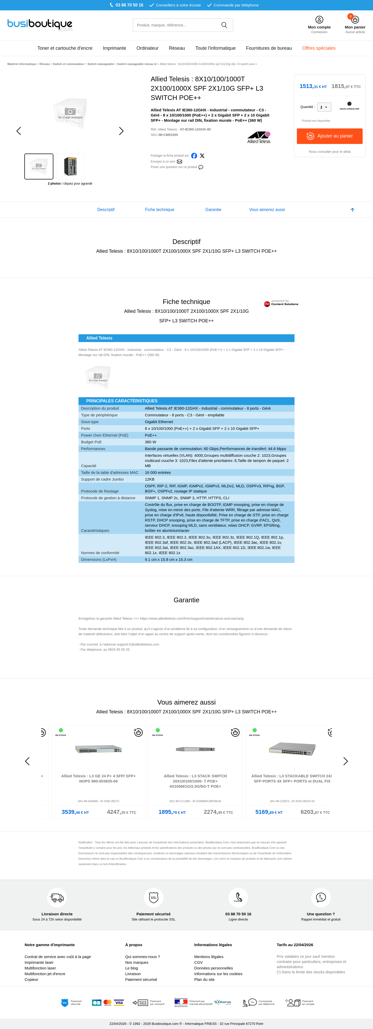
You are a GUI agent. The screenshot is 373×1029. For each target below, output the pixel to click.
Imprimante (114, 48)
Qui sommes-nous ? (142, 956)
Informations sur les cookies (218, 974)
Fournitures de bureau (269, 48)
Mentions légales (209, 956)
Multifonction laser (40, 968)
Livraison (133, 974)
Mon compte (319, 27)
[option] (70, 113)
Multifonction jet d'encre (45, 974)
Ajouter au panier (329, 136)
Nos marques (136, 962)
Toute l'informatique (215, 48)
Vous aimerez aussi (267, 209)
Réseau (177, 48)
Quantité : (307, 107)
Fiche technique (159, 209)
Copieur (31, 979)
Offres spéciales (319, 48)
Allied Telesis (167, 129)
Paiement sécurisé (141, 979)
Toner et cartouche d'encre (64, 48)
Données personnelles (213, 968)
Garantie (213, 209)
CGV (198, 962)
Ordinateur (148, 48)
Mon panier (355, 27)
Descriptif (106, 209)
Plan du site (204, 979)
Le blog (131, 968)
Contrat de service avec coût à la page (58, 956)
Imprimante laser (39, 962)
